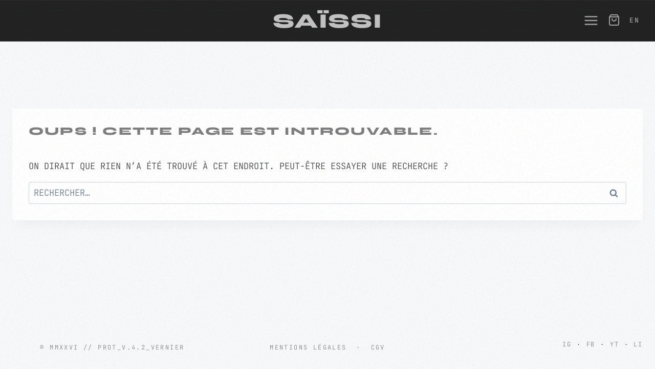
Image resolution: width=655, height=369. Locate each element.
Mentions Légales (308, 347)
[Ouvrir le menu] (585, 20)
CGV (378, 347)
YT (614, 344)
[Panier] (613, 20)
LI (638, 344)
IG (567, 344)
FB (591, 344)
